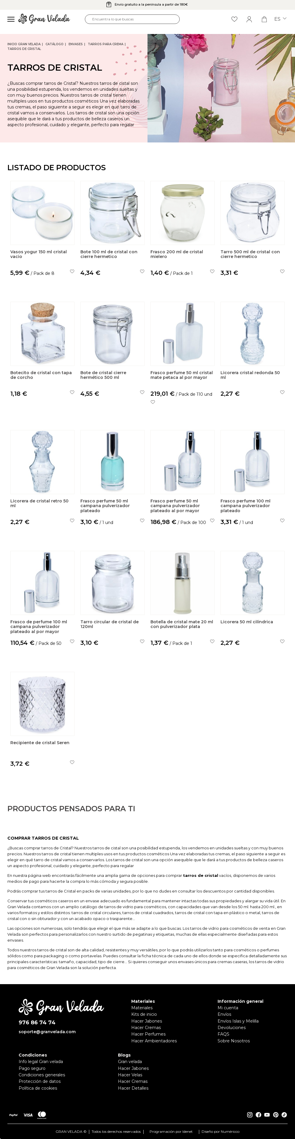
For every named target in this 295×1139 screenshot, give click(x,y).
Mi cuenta (228, 1007)
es (280, 19)
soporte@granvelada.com (47, 1031)
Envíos (224, 1014)
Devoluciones (232, 1027)
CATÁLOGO (55, 44)
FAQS (223, 1034)
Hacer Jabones (146, 1021)
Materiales (142, 1007)
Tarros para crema (105, 44)
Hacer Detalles (133, 1088)
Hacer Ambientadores (154, 1041)
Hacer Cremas (146, 1027)
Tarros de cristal (24, 49)
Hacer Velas (130, 1075)
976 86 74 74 (37, 1023)
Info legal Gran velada (41, 1061)
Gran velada (130, 1061)
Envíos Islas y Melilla (238, 1021)
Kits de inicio (144, 1014)
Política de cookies (38, 1088)
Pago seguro (32, 1068)
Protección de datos (40, 1081)
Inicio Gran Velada (23, 44)
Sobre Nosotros (234, 1041)
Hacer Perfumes (148, 1034)
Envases (76, 44)
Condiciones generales (42, 1075)
